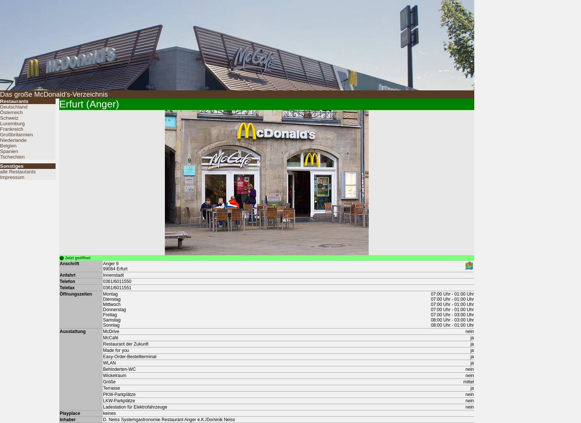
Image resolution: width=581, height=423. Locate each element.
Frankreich (11, 129)
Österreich (11, 112)
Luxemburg (12, 123)
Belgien (8, 146)
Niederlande (13, 140)
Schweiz (9, 118)
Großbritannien (16, 134)
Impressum (12, 177)
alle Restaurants (18, 171)
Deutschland (13, 107)
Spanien (9, 151)
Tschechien (12, 157)
